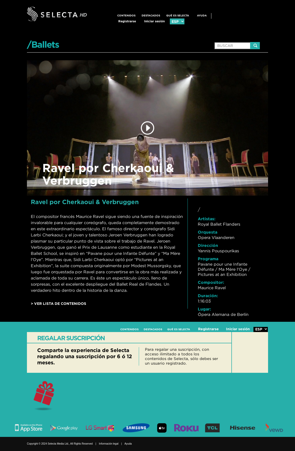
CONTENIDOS (126, 15)
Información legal (109, 443)
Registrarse (127, 21)
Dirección (208, 245)
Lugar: (204, 309)
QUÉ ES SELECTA (177, 15)
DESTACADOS (151, 15)
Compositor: (211, 282)
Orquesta (207, 232)
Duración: (208, 295)
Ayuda (202, 15)
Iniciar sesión (154, 21)
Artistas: (206, 218)
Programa (208, 258)
